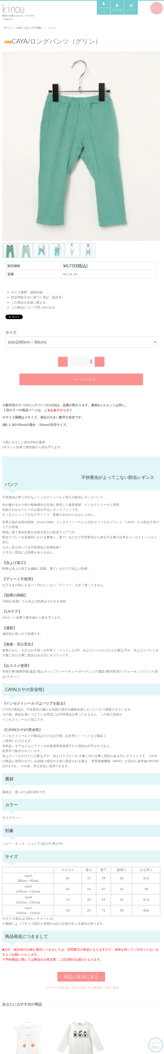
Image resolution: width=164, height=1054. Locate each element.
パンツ (52, 27)
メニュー (156, 8)
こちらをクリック (56, 410)
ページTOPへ (155, 1045)
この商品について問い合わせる (33, 307)
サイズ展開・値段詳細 (27, 292)
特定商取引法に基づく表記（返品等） (38, 297)
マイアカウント (103, 7)
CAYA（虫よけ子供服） (30, 27)
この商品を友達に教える (28, 302)
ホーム (7, 27)
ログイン (131, 7)
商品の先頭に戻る (81, 976)
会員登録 (117, 7)
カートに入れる (81, 379)
